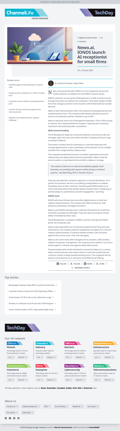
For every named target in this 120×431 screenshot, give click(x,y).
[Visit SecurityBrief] (68, 380)
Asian (43, 388)
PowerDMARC (94, 427)
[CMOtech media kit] (80, 357)
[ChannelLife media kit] (51, 357)
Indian (69, 388)
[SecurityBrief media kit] (80, 380)
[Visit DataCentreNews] (97, 357)
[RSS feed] (18, 418)
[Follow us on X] (75, 264)
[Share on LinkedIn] (88, 264)
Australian (51, 388)
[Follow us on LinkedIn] (61, 264)
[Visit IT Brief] (40, 380)
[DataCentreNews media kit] (109, 357)
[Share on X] (100, 264)
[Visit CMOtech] (68, 357)
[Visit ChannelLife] (40, 357)
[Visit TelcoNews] (97, 380)
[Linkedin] (6, 418)
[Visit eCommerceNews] (11, 380)
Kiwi (79, 388)
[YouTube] (14, 418)
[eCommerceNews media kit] (22, 380)
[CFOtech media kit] (22, 357)
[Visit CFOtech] (11, 357)
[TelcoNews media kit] (109, 380)
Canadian (61, 388)
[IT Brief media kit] (51, 380)
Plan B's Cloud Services (63, 427)
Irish (75, 388)
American (88, 388)
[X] (10, 418)
